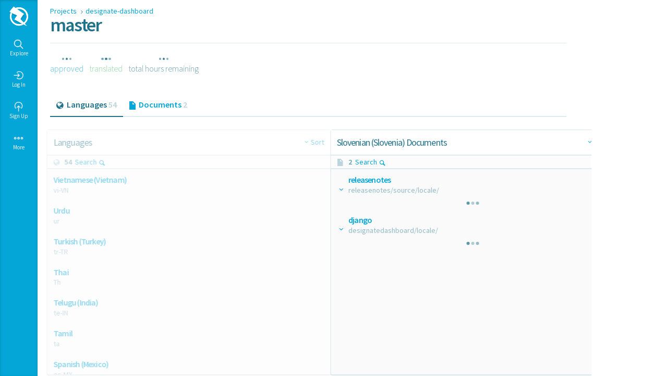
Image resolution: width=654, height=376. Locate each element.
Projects (64, 11)
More (19, 142)
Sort (295, 142)
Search (93, 162)
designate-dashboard (119, 11)
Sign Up (18, 111)
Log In (19, 79)
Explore (19, 48)
